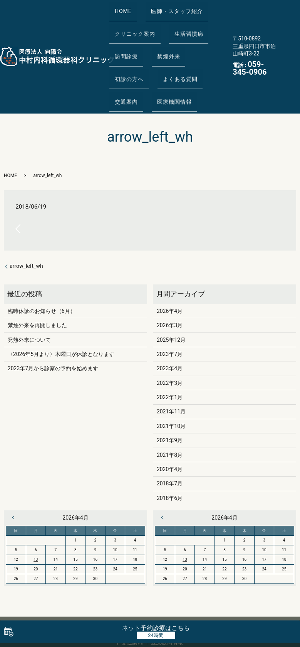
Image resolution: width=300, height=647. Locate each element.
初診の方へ (200, 38)
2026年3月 (170, 288)
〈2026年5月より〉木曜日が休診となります (61, 317)
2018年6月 (170, 461)
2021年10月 (171, 389)
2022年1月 (170, 360)
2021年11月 (171, 375)
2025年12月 (171, 303)
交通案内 (172, 53)
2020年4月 (170, 432)
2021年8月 (170, 418)
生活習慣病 (180, 22)
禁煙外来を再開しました (37, 288)
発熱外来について (29, 303)
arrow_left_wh (26, 229)
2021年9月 (170, 403)
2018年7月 (170, 447)
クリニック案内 (132, 22)
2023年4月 (170, 331)
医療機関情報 (129, 68)
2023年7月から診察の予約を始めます (53, 331)
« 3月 (15, 480)
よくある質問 (129, 53)
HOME (120, 7)
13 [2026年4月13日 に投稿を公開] (36, 522)
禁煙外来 (160, 38)
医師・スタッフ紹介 (169, 7)
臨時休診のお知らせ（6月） (41, 274)
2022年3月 (170, 346)
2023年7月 (170, 317)
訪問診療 (123, 38)
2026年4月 (170, 274)
